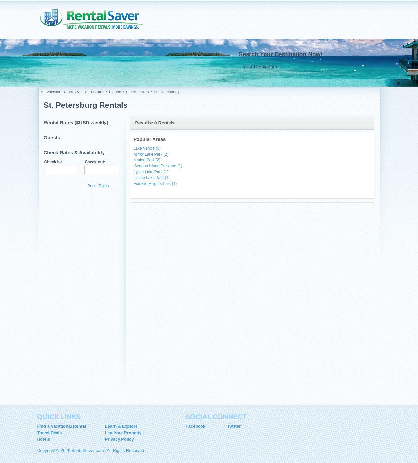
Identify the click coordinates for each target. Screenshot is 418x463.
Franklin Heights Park (155, 183)
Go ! (361, 66)
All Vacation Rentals (58, 92)
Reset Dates (98, 186)
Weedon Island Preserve (158, 166)
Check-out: (95, 162)
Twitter (234, 426)
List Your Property (123, 432)
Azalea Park (147, 160)
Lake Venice (147, 148)
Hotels (43, 439)
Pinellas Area (137, 92)
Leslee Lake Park (152, 177)
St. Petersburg (166, 92)
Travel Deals (49, 432)
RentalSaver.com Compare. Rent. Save (96, 21)
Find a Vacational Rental (61, 426)
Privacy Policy (119, 439)
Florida (115, 92)
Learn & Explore (121, 426)
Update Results (64, 185)
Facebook (196, 426)
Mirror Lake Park (151, 154)
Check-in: (53, 162)
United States (92, 92)
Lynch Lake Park (151, 172)
